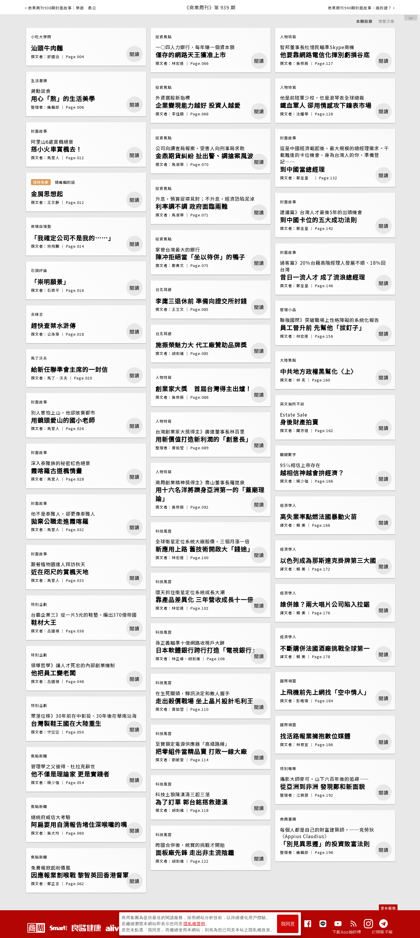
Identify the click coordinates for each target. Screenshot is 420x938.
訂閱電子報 (382, 932)
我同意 (288, 923)
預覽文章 (386, 21)
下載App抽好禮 (346, 932)
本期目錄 (364, 21)
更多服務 (388, 908)
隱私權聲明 (194, 923)
